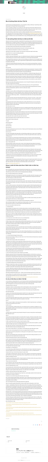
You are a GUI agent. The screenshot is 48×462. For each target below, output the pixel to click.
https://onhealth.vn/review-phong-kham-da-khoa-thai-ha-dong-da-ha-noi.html (18, 402)
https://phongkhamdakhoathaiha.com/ (14, 163)
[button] (24, 13)
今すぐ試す (35, 1)
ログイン (41, 1)
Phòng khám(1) (7, 418)
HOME (24, 13)
